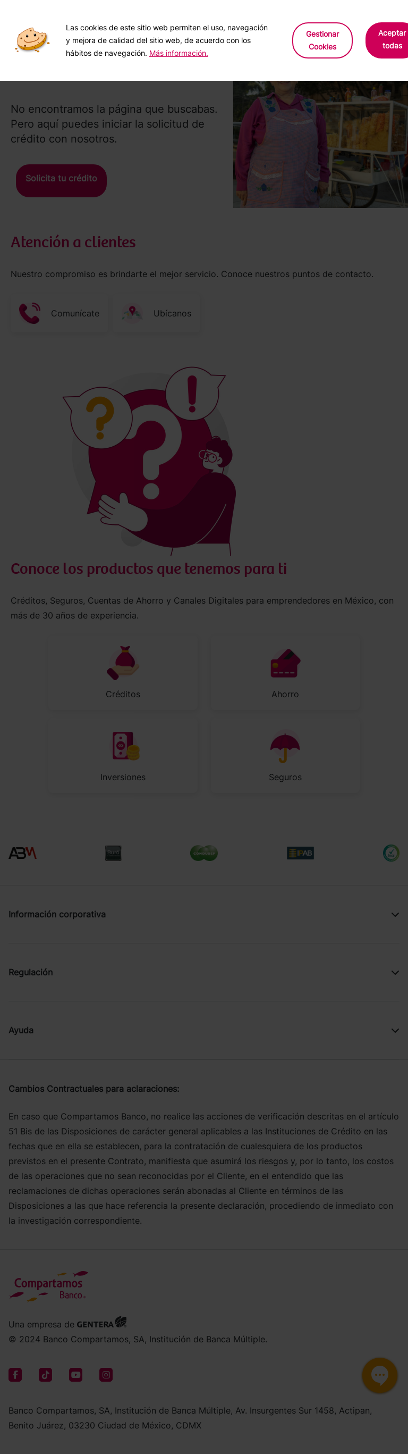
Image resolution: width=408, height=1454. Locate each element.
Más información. (178, 52)
